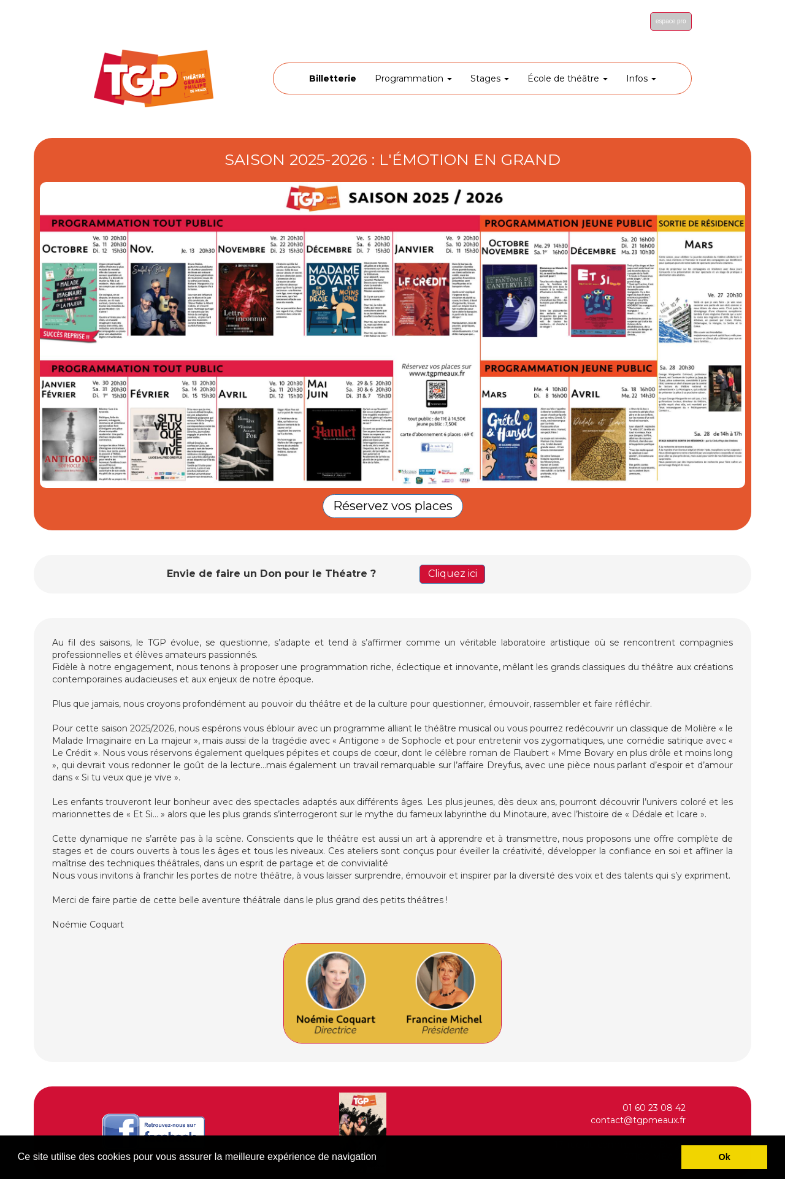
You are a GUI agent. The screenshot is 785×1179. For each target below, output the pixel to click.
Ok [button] (724, 1157)
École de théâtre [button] (567, 78)
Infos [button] (641, 78)
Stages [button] (489, 78)
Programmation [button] (413, 78)
